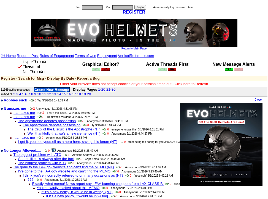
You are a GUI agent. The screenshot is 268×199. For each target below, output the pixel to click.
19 (84, 94)
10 (39, 94)
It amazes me (24, 113)
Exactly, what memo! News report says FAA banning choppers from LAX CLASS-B (98, 184)
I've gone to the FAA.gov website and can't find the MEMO (64, 171)
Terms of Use (85, 56)
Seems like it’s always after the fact (46, 159)
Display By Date (60, 78)
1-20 (101, 89)
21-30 (110, 89)
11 (44, 94)
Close (258, 99)
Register (8, 78)
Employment (107, 56)
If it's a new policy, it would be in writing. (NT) (76, 192)
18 (79, 94)
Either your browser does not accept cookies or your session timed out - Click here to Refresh (134, 84)
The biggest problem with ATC (37, 155)
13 (54, 94)
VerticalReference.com (136, 56)
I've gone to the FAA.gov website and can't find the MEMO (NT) (63, 167)
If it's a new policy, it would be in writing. (78, 196)
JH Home (8, 56)
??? (31, 179)
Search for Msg (31, 78)
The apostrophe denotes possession (47, 121)
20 (89, 94)
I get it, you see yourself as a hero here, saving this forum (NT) (67, 142)
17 (74, 94)
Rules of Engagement (57, 56)
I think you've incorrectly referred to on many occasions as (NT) (73, 175)
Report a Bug (88, 78)
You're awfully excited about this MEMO (68, 188)
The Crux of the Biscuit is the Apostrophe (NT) (63, 129)
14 (59, 94)
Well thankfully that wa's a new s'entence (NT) (64, 133)
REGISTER (134, 12)
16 (69, 94)
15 (64, 94)
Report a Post (28, 56)
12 (49, 94)
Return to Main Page (134, 48)
